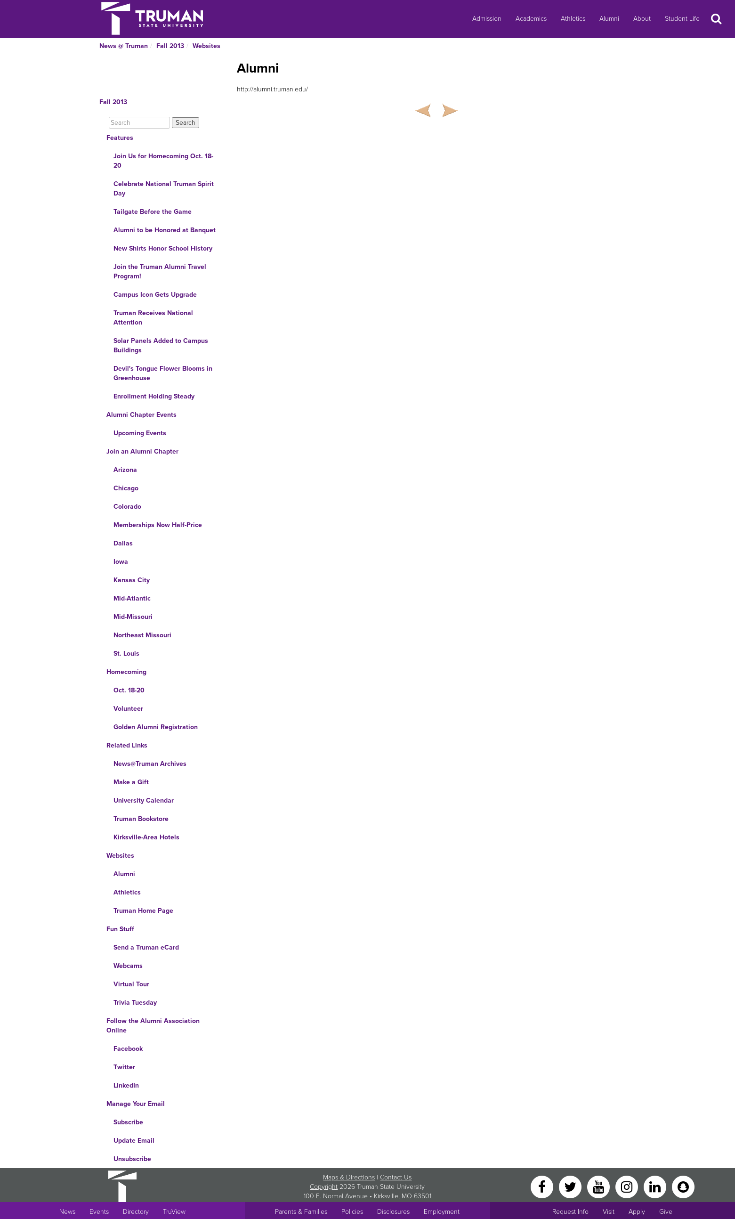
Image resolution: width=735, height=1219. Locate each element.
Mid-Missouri (133, 617)
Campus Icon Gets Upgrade (155, 295)
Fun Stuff (120, 929)
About (642, 19)
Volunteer (128, 709)
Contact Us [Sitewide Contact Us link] (396, 1177)
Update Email (133, 1141)
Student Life (682, 19)
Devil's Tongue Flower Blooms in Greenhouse (162, 373)
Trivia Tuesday (135, 1003)
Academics (531, 19)
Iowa (120, 562)
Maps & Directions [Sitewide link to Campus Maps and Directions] (349, 1177)
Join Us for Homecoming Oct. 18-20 (163, 161)
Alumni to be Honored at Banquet (164, 230)
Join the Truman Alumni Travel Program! (159, 271)
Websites (206, 46)
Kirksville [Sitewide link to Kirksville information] (386, 1196)
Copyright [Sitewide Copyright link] (324, 1187)
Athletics (573, 19)
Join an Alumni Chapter (142, 451)
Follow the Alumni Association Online (153, 1025)
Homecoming (126, 672)
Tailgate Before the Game (152, 212)
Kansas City (131, 580)
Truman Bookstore (141, 819)
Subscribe (128, 1122)
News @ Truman (123, 46)
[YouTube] (599, 1186)
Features (119, 138)
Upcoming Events (139, 433)
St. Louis (126, 654)
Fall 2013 (170, 46)
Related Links (126, 745)
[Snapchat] (683, 1186)
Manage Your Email (135, 1104)
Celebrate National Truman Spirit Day (163, 188)
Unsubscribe (132, 1159)
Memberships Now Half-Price (157, 525)
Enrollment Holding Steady (153, 396)
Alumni (609, 19)
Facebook (128, 1049)
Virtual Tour (131, 984)
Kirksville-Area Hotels (146, 837)
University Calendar (143, 800)
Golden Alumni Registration (155, 727)
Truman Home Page (143, 911)
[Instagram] (628, 1186)
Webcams (128, 966)
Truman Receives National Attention (153, 317)
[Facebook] (543, 1186)
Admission (486, 19)
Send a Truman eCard (146, 947)
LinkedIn (126, 1085)
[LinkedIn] (656, 1186)
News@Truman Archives (149, 764)
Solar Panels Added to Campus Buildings (160, 345)
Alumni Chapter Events (141, 415)
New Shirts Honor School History (162, 248)
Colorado (127, 507)
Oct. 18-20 (129, 690)
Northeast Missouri (142, 635)
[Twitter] (571, 1186)
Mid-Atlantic (132, 598)
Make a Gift (131, 782)
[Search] (139, 123)
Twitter (124, 1067)
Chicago (125, 488)
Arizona (125, 470)
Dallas (123, 543)
